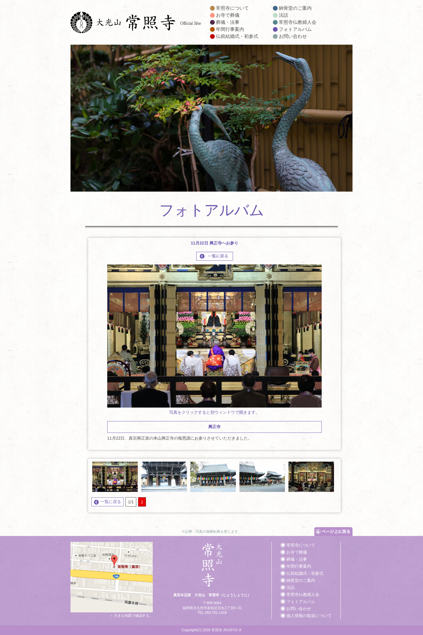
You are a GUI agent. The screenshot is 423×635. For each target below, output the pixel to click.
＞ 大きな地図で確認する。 (111, 613)
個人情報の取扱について (309, 615)
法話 (283, 15)
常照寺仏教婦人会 (297, 22)
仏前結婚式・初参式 (237, 36)
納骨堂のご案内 (295, 8)
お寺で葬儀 (227, 15)
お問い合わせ (293, 36)
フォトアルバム (295, 29)
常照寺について (232, 8)
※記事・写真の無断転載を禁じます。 (211, 532)
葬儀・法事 (227, 22)
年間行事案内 (230, 29)
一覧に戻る (110, 501)
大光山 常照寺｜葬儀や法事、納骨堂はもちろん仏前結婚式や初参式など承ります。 (135, 23)
